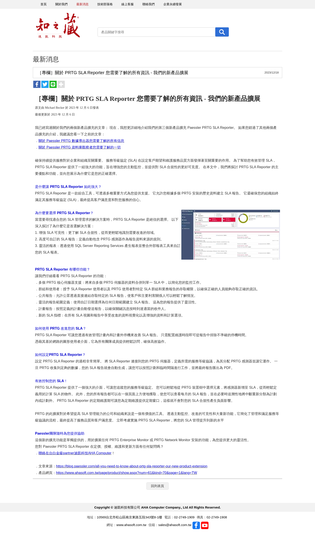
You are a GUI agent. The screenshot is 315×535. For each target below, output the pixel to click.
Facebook (196, 525)
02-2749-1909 (184, 517)
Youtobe (204, 525)
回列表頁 (157, 486)
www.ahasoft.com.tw (131, 525)
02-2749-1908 (216, 517)
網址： (111, 525)
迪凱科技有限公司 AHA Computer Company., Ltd (58, 25)
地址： (92, 517)
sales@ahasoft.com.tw (174, 525)
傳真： (201, 517)
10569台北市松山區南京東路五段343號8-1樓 (129, 517)
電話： (169, 517)
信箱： (153, 525)
